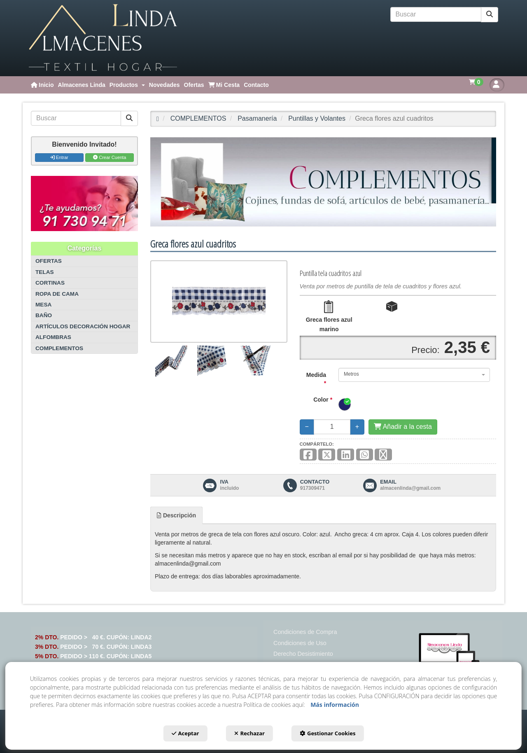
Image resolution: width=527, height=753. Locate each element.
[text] (436, 14)
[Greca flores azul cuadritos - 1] (171, 361)
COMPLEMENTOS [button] (59, 348)
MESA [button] (43, 305)
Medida (316, 379)
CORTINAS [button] (50, 283)
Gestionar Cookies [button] (327, 733)
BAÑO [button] (43, 315)
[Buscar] (489, 14)
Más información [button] (334, 705)
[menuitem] (42, 85)
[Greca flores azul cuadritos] (219, 301)
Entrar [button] (59, 157)
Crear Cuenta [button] (109, 157)
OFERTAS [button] (48, 261)
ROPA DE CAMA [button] (57, 294)
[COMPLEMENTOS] (323, 182)
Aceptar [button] (185, 733)
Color (322, 399)
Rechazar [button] (249, 733)
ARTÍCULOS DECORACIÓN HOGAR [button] (82, 326)
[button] (103, 38)
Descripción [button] (176, 515)
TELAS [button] (44, 272)
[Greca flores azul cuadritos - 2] (212, 361)
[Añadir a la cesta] (402, 427)
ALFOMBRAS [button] (53, 337)
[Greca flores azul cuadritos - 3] (255, 361)
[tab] (176, 515)
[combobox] (414, 375)
